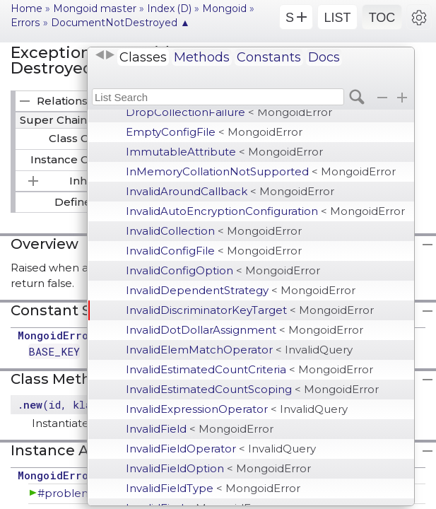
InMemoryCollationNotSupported (261, 171)
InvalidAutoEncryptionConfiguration (265, 211)
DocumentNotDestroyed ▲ (120, 22)
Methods (202, 57)
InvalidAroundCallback (230, 191)
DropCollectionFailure (229, 112)
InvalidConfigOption (223, 270)
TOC (382, 18)
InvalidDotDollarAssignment (244, 330)
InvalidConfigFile (214, 250)
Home (26, 8)
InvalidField (199, 428)
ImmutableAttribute (224, 151)
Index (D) (169, 8)
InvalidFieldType (213, 488)
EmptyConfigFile (214, 132)
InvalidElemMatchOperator (239, 349)
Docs (324, 57)
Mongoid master (94, 8)
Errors (25, 22)
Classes (143, 57)
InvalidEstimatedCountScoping (252, 389)
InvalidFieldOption (218, 468)
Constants (269, 57)
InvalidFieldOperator (221, 448)
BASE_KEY (54, 351)
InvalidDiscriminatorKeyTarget (250, 310)
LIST (337, 18)
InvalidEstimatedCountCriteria (249, 369)
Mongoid (224, 8)
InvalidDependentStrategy (240, 290)
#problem (65, 493)
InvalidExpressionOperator (237, 409)
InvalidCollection (214, 231)
